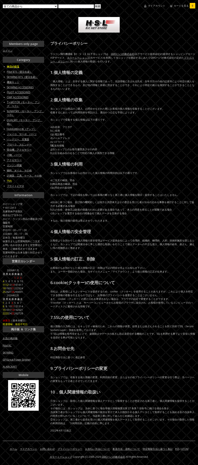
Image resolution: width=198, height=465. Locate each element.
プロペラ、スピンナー (19, 144)
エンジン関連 (14, 165)
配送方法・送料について (126, 449)
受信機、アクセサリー (19, 149)
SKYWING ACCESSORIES (20, 87)
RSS (177, 449)
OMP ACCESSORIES (17, 97)
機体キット (13, 82)
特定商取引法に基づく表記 (158, 449)
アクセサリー (14, 160)
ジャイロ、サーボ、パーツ (22, 134)
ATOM (184, 449)
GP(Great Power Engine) (16, 359)
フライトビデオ (15, 186)
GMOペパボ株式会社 (122, 54)
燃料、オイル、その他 (19, 170)
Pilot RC (7, 345)
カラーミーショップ (78, 57)
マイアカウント (156, 5)
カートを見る (184, 5)
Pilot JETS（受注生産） (19, 72)
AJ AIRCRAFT (10, 366)
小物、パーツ (14, 155)
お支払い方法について (97, 449)
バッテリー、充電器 (18, 139)
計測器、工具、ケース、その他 (24, 175)
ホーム (13, 449)
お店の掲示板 (10, 338)
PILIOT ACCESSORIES (18, 92)
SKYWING (8, 352)
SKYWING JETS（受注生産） (22, 77)
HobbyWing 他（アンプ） (21, 129)
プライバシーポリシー (70, 449)
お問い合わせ (47, 449)
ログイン (8, 50)
